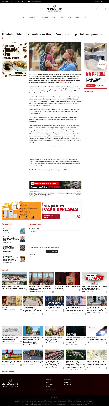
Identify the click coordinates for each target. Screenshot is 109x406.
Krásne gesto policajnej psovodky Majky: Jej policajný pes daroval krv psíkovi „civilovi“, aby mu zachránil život (41, 194)
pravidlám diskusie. (55, 247)
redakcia (10, 38)
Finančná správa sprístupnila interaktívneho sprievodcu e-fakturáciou (97, 339)
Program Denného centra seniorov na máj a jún (10, 338)
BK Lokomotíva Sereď (33, 291)
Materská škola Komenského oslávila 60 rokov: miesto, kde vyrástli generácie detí (10, 258)
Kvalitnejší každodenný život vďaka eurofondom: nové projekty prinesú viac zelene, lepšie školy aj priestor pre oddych (33, 341)
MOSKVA (5, 307)
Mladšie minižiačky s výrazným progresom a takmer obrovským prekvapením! (40, 288)
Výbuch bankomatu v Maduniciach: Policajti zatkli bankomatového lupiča (97, 309)
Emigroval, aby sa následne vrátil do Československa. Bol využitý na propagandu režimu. (96, 363)
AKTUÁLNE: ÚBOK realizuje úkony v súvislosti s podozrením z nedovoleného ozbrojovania (94, 288)
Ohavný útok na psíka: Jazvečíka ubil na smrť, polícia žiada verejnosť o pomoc (74, 310)
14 (106, 368)
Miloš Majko (57, 290)
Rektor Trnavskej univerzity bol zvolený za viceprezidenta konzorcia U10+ (11, 239)
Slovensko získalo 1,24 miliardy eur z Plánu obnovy (54, 308)
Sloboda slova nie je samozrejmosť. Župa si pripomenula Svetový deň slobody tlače (32, 310)
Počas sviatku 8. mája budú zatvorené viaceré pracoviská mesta (14, 287)
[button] (105, 9)
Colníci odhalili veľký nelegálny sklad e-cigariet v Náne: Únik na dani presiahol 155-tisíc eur (54, 363)
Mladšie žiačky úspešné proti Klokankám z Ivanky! (69, 193)
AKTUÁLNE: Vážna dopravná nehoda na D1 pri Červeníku (33, 362)
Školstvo (4, 31)
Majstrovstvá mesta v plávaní (9, 229)
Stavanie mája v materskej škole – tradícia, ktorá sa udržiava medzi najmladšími (8, 248)
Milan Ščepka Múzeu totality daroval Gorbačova (67, 287)
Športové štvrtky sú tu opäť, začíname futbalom (11, 362)
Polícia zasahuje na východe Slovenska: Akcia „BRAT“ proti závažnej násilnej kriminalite (75, 340)
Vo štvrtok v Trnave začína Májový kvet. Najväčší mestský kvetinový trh (54, 339)
